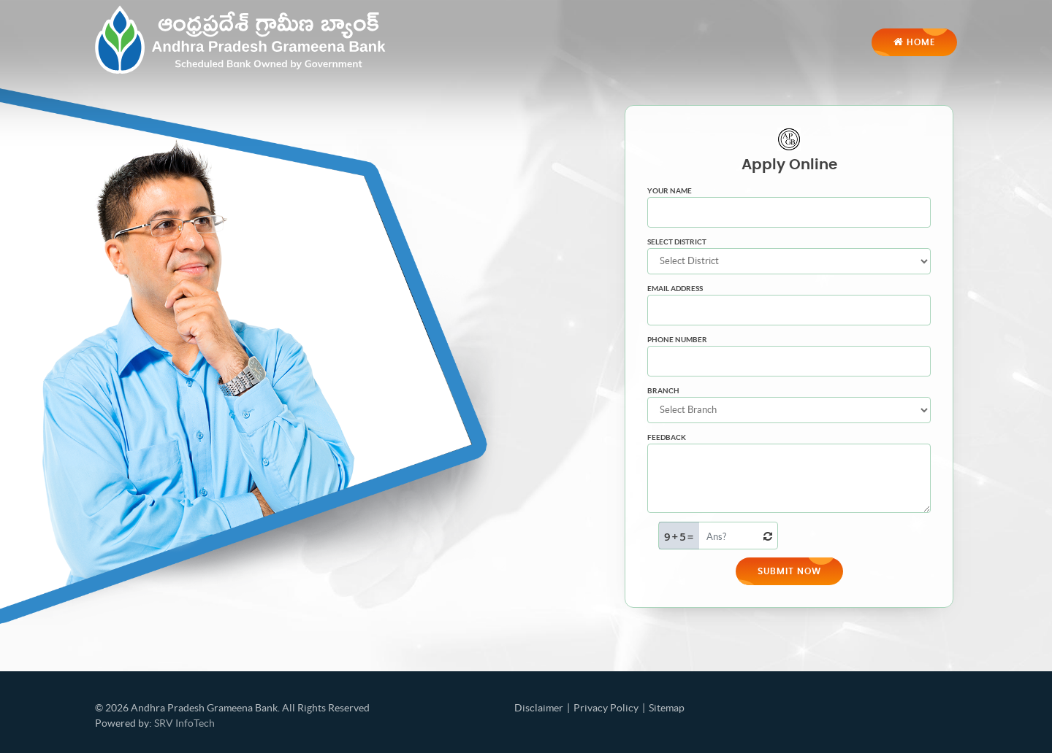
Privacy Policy (606, 708)
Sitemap (667, 708)
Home (914, 41)
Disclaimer (538, 708)
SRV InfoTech (184, 723)
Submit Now (789, 571)
